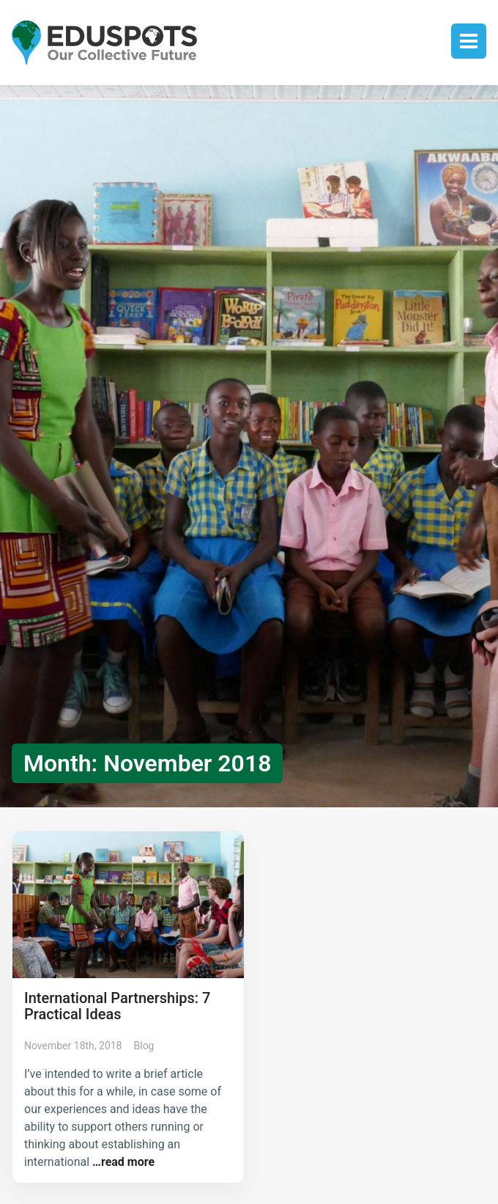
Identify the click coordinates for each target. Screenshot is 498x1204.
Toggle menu (468, 41)
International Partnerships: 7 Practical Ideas (117, 1006)
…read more (122, 1162)
